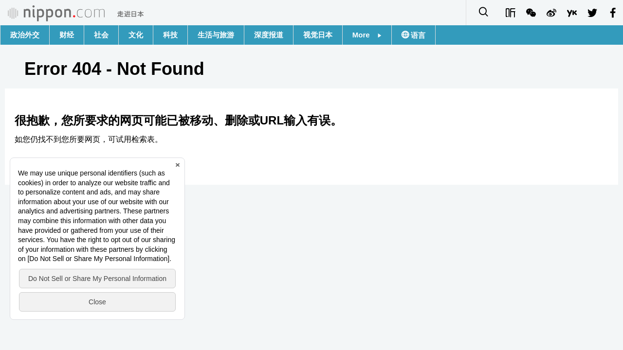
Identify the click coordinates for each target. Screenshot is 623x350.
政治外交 (24, 35)
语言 (417, 35)
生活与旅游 (216, 35)
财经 (66, 35)
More (367, 35)
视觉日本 (317, 35)
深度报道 (268, 35)
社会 (101, 35)
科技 (170, 35)
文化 (135, 35)
